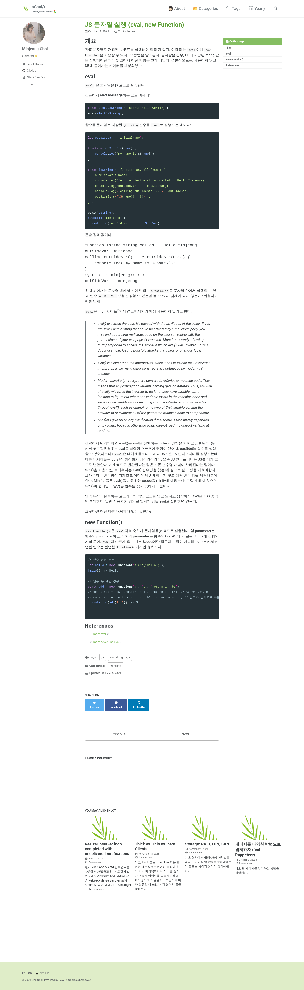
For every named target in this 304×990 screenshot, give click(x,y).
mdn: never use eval (106, 707)
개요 (229, 48)
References (233, 67)
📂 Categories (203, 8)
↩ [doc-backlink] (108, 698)
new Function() (235, 61)
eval (228, 55)
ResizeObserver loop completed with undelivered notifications (107, 912)
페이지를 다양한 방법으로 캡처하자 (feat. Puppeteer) (258, 912)
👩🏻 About (175, 8)
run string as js (120, 722)
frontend (115, 731)
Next (185, 796)
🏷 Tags (231, 8)
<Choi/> (45, 9)
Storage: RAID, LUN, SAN (207, 907)
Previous (118, 796)
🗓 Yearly (255, 8)
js (103, 722)
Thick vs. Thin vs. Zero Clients (155, 909)
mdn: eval (99, 698)
